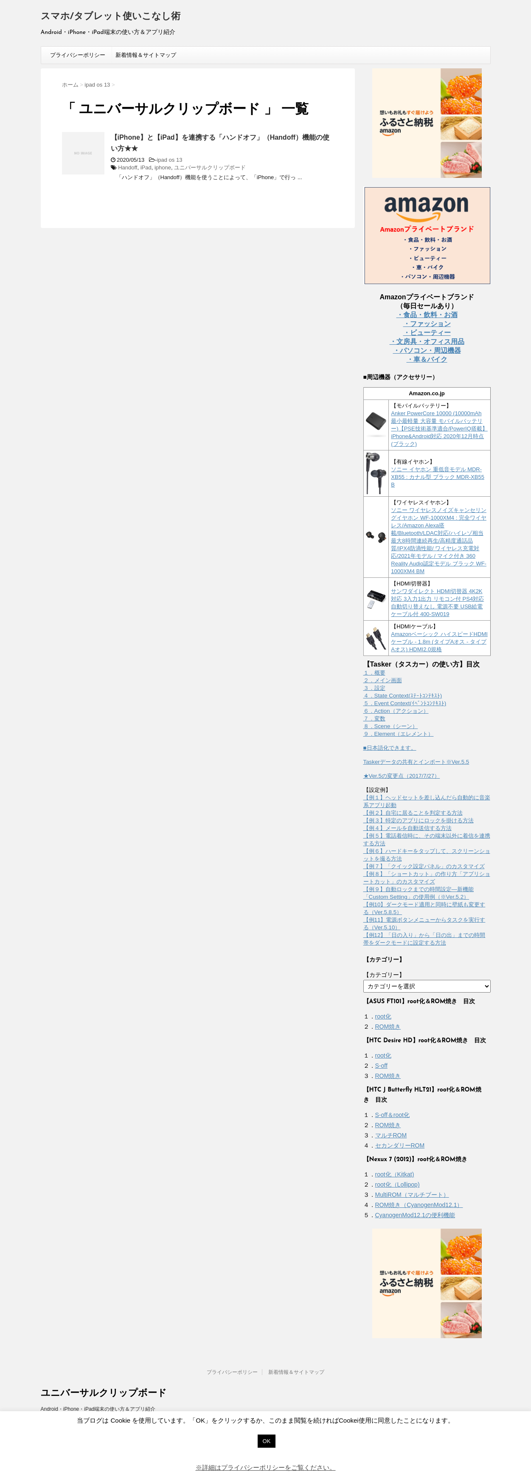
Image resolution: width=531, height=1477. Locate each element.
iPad (146, 167)
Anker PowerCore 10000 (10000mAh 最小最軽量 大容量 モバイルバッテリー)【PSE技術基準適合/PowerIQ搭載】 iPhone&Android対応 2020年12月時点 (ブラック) (439, 428)
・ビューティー (427, 332)
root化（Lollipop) (397, 1184)
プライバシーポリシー (77, 55)
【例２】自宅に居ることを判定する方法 (413, 813)
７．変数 (374, 718)
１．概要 (374, 673)
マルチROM (391, 1135)
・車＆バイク (427, 359)
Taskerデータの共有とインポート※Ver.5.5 (416, 762)
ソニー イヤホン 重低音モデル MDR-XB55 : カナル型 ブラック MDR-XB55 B (437, 477)
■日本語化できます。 (389, 748)
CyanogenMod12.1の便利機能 (415, 1215)
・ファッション (427, 323)
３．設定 (374, 688)
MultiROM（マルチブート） (412, 1194)
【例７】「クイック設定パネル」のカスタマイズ (424, 866)
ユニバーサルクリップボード (210, 167)
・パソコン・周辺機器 (427, 350)
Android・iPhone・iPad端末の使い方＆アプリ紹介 (98, 1409)
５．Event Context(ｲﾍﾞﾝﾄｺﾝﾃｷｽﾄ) (405, 703)
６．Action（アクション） (396, 711)
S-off (381, 1065)
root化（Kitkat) (394, 1174)
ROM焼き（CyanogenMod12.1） (419, 1204)
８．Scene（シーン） (390, 726)
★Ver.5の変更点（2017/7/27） (401, 776)
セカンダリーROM (400, 1145)
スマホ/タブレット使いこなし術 (110, 17)
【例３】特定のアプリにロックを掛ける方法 (418, 820)
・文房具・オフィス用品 (427, 341)
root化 (383, 1016)
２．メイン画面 (382, 680)
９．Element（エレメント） (398, 734)
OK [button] (267, 1441)
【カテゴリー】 (384, 974)
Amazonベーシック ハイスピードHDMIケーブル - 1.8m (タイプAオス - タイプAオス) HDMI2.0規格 (439, 642)
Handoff (127, 167)
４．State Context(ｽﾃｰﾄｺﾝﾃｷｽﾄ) (402, 695)
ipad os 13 (169, 160)
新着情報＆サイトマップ (145, 55)
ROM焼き (388, 1026)
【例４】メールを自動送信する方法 (407, 828)
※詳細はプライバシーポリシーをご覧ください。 (266, 1467)
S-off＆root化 (392, 1114)
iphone (163, 167)
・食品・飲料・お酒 (427, 314)
